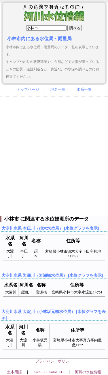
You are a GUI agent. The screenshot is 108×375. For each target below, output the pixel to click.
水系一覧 (84, 90)
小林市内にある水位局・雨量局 (39, 38)
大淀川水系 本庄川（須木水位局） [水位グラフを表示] (50, 228)
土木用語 (14, 372)
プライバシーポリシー (54, 361)
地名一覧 (57, 90)
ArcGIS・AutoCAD (48, 372)
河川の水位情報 (88, 372)
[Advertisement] (54, 155)
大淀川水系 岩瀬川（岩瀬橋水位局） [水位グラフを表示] (52, 275)
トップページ (28, 90)
